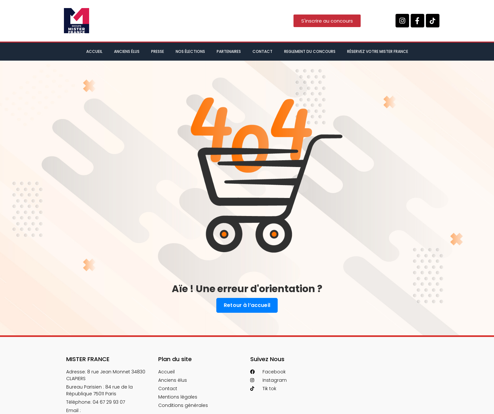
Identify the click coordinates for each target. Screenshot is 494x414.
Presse (157, 51)
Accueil (94, 51)
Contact (262, 51)
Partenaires (229, 51)
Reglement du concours (309, 51)
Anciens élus (126, 51)
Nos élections (190, 51)
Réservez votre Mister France (377, 51)
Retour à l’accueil (247, 305)
